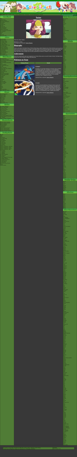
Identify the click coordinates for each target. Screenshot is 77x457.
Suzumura (65, 409)
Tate (64, 145)
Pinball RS (2, 72)
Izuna (64, 285)
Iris (63, 26)
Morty (64, 134)
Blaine (64, 124)
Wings (64, 436)
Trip (64, 71)
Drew (64, 49)
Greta (64, 182)
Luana (64, 129)
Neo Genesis (2, 141)
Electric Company (66, 253)
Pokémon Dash (3, 69)
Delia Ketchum (65, 87)
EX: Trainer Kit (3, 162)
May (64, 35)
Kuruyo (64, 319)
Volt (64, 432)
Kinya (64, 315)
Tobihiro (64, 416)
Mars (64, 102)
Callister (64, 238)
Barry (64, 44)
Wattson (64, 141)
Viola (64, 170)
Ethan (64, 256)
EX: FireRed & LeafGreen (5, 159)
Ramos (64, 173)
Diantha (64, 207)
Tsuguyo (64, 423)
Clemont (64, 23)
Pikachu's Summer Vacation (5, 121)
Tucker (64, 183)
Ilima (64, 55)
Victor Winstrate (66, 426)
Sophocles (65, 38)
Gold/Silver (2, 79)
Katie (64, 298)
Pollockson (65, 372)
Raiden (64, 374)
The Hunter (65, 279)
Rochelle (64, 379)
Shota (64, 401)
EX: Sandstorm (3, 155)
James (64, 27)
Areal (64, 223)
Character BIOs (3, 94)
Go (63, 25)
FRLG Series (2, 101)
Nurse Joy (65, 95)
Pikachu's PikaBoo (3, 124)
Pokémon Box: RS (3, 71)
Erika (64, 122)
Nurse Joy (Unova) (66, 96)
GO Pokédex (27, 14)
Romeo (64, 380)
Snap (1, 88)
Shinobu (64, 398)
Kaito (64, 299)
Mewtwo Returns (3, 110)
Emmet (64, 189)
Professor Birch (66, 81)
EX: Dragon (2, 156)
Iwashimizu (65, 283)
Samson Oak (65, 108)
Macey (64, 330)
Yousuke (64, 439)
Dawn (64, 24)
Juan (64, 147)
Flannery (64, 142)
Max (64, 34)
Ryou (64, 382)
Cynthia (64, 203)
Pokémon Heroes (3, 112)
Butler (64, 236)
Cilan (64, 21)
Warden (64, 434)
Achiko (64, 212)
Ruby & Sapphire (3, 64)
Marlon (64, 169)
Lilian (64, 325)
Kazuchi (64, 305)
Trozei (1, 63)
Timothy (64, 415)
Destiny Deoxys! (3, 114)
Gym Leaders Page (3, 138)
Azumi (64, 228)
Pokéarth (41, 14)
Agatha (64, 149)
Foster (64, 260)
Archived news (2, 19)
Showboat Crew (66, 402)
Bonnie (64, 19)
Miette (64, 58)
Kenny (64, 56)
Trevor (64, 70)
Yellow (1, 78)
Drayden (64, 166)
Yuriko (64, 441)
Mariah (64, 336)
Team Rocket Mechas (4, 51)
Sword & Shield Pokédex (34, 14)
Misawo (64, 349)
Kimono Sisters (66, 312)
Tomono (64, 417)
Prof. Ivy (64, 282)
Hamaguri (65, 272)
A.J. (64, 215)
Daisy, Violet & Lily (66, 119)
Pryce (64, 137)
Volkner (64, 157)
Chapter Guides (3, 95)
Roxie (64, 168)
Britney (64, 234)
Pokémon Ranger (3, 61)
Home (7, 14)
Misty (64, 36)
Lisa (64, 327)
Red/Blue (1, 77)
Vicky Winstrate (66, 425)
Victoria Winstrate (66, 427)
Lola (64, 99)
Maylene (64, 152)
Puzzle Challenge (3, 82)
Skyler (64, 404)
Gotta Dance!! (2, 126)
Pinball (1, 86)
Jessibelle (64, 290)
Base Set (1, 134)
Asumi (64, 225)
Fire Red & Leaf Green (4, 65)
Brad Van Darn (65, 231)
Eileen (64, 252)
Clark (64, 280)
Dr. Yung (64, 440)
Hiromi (64, 277)
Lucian (64, 199)
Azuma (64, 227)
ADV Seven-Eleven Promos (5, 163)
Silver (64, 403)
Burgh (64, 162)
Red (64, 376)
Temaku (64, 414)
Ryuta (64, 383)
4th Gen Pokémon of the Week (5, 30)
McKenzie (65, 343)
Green (1, 84)
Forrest (64, 90)
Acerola (64, 43)
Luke (64, 57)
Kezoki (64, 309)
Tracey (64, 39)
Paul (64, 62)
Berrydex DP (2, 26)
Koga (64, 123)
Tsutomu (64, 422)
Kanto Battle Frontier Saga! (5, 45)
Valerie (64, 175)
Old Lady (64, 363)
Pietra (64, 371)
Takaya (64, 412)
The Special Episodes (4, 48)
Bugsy (64, 132)
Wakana (64, 433)
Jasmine (64, 136)
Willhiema (65, 435)
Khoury (64, 98)
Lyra (64, 100)
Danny (64, 127)
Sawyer (64, 64)
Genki (64, 264)
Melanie (64, 344)
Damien (64, 247)
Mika (64, 347)
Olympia (64, 176)
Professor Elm (65, 88)
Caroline (64, 83)
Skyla (64, 165)
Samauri (64, 389)
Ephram (64, 255)
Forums (10, 14)
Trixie (64, 421)
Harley (64, 52)
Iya (63, 284)
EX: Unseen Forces (3, 160)
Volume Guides (3, 96)
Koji (64, 317)
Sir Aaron (64, 211)
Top (60, 448)
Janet (64, 286)
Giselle (64, 266)
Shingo (64, 397)
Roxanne (64, 139)
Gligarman (65, 267)
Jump (64, 296)
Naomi (64, 356)
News (1, 18)
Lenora (64, 161)
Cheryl (64, 86)
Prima (64, 196)
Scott (64, 109)
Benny (64, 230)
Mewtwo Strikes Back (4, 107)
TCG (1, 85)
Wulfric (64, 177)
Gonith (64, 268)
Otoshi (64, 369)
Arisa (64, 224)
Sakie (64, 386)
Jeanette (64, 287)
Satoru (64, 392)
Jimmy (64, 291)
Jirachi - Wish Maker (4, 113)
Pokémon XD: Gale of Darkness (6, 68)
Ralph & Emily (65, 375)
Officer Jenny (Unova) (67, 93)
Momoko (64, 354)
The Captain (65, 237)
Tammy (64, 413)
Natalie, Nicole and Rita (67, 357)
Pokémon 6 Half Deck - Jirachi (5, 147)
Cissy (64, 126)
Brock (64, 20)
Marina (64, 337)
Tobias (64, 69)
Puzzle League (2, 83)
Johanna (64, 94)
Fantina (64, 154)
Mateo (64, 342)
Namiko (64, 359)
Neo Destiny (2, 144)
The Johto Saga (3, 43)
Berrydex (1, 25)
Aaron (64, 200)
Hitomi (64, 278)
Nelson (64, 361)
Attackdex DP (2, 24)
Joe (63, 292)
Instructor (64, 281)
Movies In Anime (3, 52)
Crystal (1, 80)
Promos (1, 164)
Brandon (64, 187)
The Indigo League (3, 41)
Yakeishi (64, 437)
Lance (64, 195)
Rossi (64, 381)
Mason (64, 341)
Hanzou (64, 273)
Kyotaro (64, 321)
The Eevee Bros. (66, 251)
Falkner (64, 131)
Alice (64, 219)
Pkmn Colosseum (3, 67)
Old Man (64, 365)
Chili (64, 159)
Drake (64, 130)
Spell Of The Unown (4, 109)
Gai (63, 261)
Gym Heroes (2, 139)
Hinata (64, 276)
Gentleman (65, 265)
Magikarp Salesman (66, 333)
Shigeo (64, 396)
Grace (64, 269)
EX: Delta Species (3, 161)
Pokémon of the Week (4, 29)
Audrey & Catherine (66, 226)
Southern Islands (3, 165)
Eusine (64, 257)
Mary (64, 340)
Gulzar (64, 270)
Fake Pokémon (2, 31)
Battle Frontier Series (4, 102)
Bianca (64, 45)
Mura (64, 355)
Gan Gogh (65, 262)
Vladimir (64, 431)
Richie (64, 63)
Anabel (64, 186)
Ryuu (64, 384)
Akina (64, 216)
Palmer (64, 188)
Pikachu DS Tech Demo (4, 73)
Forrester (64, 259)
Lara (64, 323)
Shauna (64, 65)
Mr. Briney (65, 233)
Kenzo (64, 308)
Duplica (64, 250)
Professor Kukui (66, 30)
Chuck (64, 135)
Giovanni (64, 125)
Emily (64, 254)
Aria (64, 80)
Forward (56, 448)
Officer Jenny (65, 92)
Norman (64, 143)
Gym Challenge (3, 140)
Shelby (64, 395)
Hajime (64, 271)
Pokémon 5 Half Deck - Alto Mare (6, 146)
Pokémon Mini (2, 81)
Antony (64, 222)
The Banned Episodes (4, 49)
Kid (63, 310)
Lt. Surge (64, 120)
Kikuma (64, 311)
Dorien (64, 249)
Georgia (64, 50)
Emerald (1, 66)
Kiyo (64, 316)
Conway (64, 48)
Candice (64, 156)
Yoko (64, 438)
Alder (64, 204)
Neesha (64, 360)
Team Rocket (2, 137)
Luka (64, 329)
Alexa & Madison (66, 218)
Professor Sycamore (66, 110)
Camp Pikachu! (3, 125)
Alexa (64, 79)
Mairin (64, 101)
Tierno (64, 68)
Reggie (64, 105)
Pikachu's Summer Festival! (5, 127)
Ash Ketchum (65, 18)
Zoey (64, 74)
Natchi (64, 358)
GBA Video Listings (3, 54)
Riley (64, 106)
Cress (64, 160)
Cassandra (65, 240)
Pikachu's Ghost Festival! (4, 128)
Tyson (64, 72)
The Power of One (3, 108)
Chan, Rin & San (66, 241)
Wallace (64, 148)
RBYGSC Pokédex (3, 20)
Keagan (64, 307)
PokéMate (2, 76)
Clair (64, 138)
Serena (64, 37)
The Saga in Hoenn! (3, 44)
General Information (3, 93)
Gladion (64, 51)
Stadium (1, 87)
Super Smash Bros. (3, 89)
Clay (64, 164)
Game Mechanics (3, 28)
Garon (64, 263)
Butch (64, 82)
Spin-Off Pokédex (3, 27)
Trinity (64, 420)
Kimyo (64, 314)
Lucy (64, 184)
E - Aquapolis (2, 152)
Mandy (64, 334)
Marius (64, 339)
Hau (64, 54)
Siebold (64, 205)
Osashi (64, 368)
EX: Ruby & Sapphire (4, 154)
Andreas (64, 220)
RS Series (2, 100)
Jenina (64, 288)
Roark (64, 150)
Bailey (64, 229)
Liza (64, 146)
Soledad (64, 66)
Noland (64, 181)
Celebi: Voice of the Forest (5, 111)
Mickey (64, 346)
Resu (64, 377)
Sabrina (64, 121)
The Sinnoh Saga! (3, 46)
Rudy (64, 128)
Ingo (64, 190)
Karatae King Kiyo (66, 302)
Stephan (64, 67)
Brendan (64, 232)
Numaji (64, 362)
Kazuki (64, 306)
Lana (64, 31)
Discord (16, 14)
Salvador (64, 388)
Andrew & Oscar (66, 221)
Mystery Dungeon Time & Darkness (6, 60)
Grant (64, 171)
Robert (64, 378)
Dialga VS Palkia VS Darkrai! (5, 118)
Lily (64, 326)
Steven (64, 198)
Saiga (64, 385)
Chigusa (64, 244)
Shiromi (64, 400)
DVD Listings (2, 53)
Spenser (64, 185)
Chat (1, 33)
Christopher (65, 245)
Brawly (64, 140)
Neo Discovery (2, 142)
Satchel (64, 391)
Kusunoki (64, 320)
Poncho (64, 373)
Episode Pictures (3, 40)
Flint (64, 89)
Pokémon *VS (2, 145)
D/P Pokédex (2, 22)
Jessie (64, 28)
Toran (64, 418)
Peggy (64, 370)
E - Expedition (2, 151)
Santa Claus (65, 390)
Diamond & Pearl (3, 58)
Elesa (64, 163)
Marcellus (65, 335)
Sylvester (64, 410)
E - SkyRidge (2, 153)
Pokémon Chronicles (4, 47)
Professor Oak (65, 104)
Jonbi (64, 293)
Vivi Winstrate (65, 430)
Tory (64, 419)
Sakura (64, 387)
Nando (64, 60)
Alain (64, 78)
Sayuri (64, 393)
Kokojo (64, 318)
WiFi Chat (2, 34)
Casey (64, 84)
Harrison (64, 53)
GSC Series (2, 99)
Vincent (64, 428)
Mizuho (64, 351)
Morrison (64, 59)
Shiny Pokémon (3, 50)
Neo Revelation (3, 143)
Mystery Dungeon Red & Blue (5, 62)
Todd (64, 111)
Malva (64, 206)
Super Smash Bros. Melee (4, 90)
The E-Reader (2, 75)
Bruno (64, 194)
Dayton (64, 248)
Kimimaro (65, 313)
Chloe (64, 22)
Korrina (64, 172)
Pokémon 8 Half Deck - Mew (5, 149)
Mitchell (64, 350)
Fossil (1, 136)
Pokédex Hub (21, 14)
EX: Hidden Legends (4, 158)
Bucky (64, 235)
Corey (64, 246)
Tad (63, 411)
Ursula (64, 73)
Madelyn (64, 332)
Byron (64, 155)
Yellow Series (2, 98)
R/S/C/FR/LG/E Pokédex (4, 21)
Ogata (64, 367)
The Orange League (3, 42)
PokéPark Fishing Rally (4, 74)
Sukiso (64, 406)
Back (54, 448)
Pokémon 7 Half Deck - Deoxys (5, 148)
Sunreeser (65, 407)
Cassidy (64, 85)
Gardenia (64, 151)
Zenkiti (66, 444)
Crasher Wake (65, 153)
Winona (64, 144)
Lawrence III (65, 324)
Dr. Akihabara (65, 217)
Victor (64, 424)
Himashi (64, 275)
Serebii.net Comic (3, 35)
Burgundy (65, 46)
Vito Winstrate (65, 429)
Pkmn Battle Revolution (4, 59)
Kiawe (64, 29)
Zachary (64, 442)
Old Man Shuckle (66, 364)
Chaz (64, 242)
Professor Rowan (66, 107)
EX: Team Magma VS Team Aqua (6, 157)
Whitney (64, 133)
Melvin (64, 345)
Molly (64, 352)
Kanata (64, 301)
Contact (13, 14)
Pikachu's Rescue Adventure (5, 122)
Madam (64, 331)
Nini (64, 61)
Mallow (64, 33)
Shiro (64, 399)
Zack (64, 443)
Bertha (64, 202)
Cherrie (64, 243)
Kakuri (64, 300)
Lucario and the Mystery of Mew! (6, 115)
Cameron (64, 47)
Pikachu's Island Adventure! (5, 129)
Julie (64, 295)
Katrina (64, 303)
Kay (64, 304)
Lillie (64, 32)
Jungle (1, 135)
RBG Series (2, 97)
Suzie (64, 408)
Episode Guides (3, 39)
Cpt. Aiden (65, 214)
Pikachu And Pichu (3, 123)
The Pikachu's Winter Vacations (5, 130)
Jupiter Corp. (65, 97)
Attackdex (2, 23)
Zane (64, 444)
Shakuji (64, 394)
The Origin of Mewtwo (4, 106)
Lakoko (64, 322)
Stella (64, 405)
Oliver (64, 366)
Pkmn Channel (2, 70)
